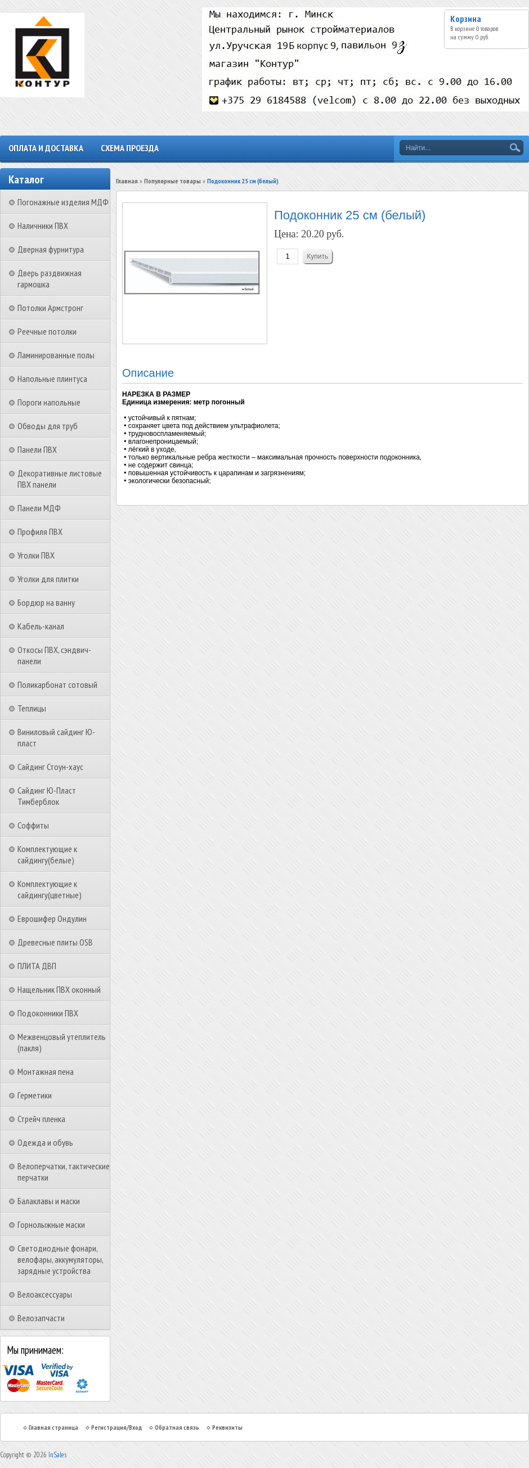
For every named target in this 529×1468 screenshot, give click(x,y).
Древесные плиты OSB (55, 942)
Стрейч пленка (41, 1118)
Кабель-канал (40, 626)
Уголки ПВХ (36, 555)
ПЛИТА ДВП (36, 965)
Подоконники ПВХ (47, 1013)
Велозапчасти (41, 1317)
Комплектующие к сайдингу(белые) (47, 854)
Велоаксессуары (44, 1294)
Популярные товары (172, 181)
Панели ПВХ (37, 449)
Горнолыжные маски (51, 1224)
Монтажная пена (45, 1071)
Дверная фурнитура (50, 249)
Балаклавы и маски (48, 1200)
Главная (127, 181)
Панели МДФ (39, 508)
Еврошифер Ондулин (52, 918)
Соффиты (33, 825)
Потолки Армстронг (50, 307)
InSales (57, 1455)
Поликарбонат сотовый (57, 684)
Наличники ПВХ (42, 225)
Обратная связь (177, 1427)
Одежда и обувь (45, 1142)
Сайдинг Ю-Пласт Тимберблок (46, 796)
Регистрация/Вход (116, 1427)
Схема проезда (130, 148)
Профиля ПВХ (39, 531)
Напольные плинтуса (52, 378)
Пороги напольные (48, 402)
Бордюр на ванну (46, 602)
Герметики (34, 1095)
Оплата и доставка (45, 148)
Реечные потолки (47, 331)
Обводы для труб (47, 425)
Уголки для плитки (48, 578)
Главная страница (53, 1427)
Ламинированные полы (56, 355)
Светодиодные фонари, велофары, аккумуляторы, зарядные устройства (60, 1259)
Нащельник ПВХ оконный (59, 989)
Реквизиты (227, 1427)
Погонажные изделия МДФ (63, 202)
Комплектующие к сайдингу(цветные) (49, 889)
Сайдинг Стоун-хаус (50, 766)
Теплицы (31, 708)
